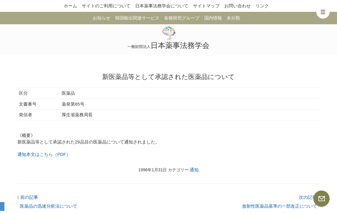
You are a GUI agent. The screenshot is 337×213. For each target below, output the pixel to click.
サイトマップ (206, 5)
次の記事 (309, 197)
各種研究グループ (181, 17)
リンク (262, 5)
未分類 (233, 17)
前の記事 (27, 197)
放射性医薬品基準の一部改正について (279, 206)
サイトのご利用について (106, 5)
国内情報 (213, 17)
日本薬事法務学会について (161, 5)
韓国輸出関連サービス (137, 17)
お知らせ (101, 17)
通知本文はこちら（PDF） (44, 154)
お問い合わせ (237, 5)
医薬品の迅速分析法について (48, 206)
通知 (194, 169)
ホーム (70, 5)
